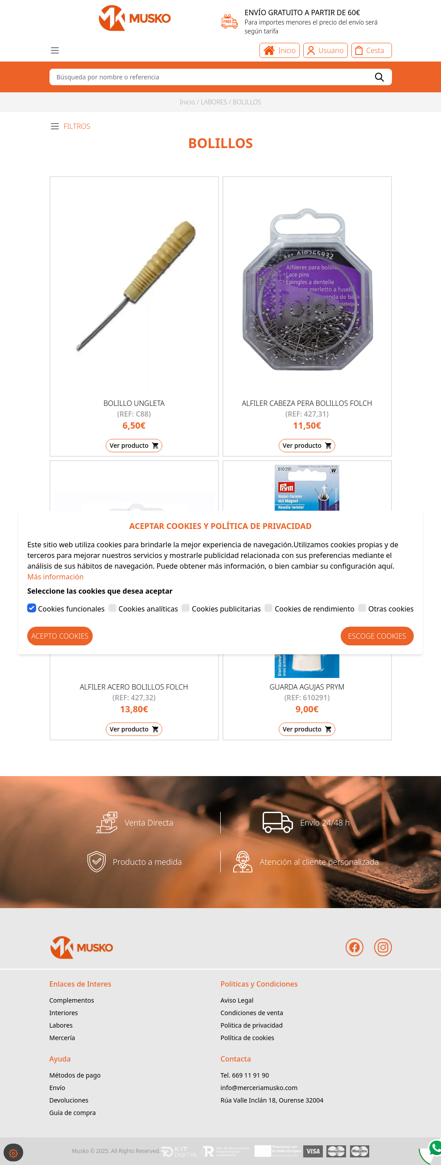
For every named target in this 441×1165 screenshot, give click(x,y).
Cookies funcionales (71, 609)
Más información (55, 577)
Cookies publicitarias (226, 609)
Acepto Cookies (59, 636)
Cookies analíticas (148, 609)
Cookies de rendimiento (314, 609)
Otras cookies (391, 609)
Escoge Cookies (377, 636)
